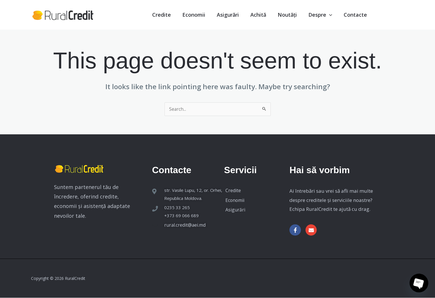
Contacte (353, 14)
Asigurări (221, 14)
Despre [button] (317, 14)
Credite (152, 14)
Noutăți (283, 14)
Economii (185, 14)
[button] (327, 14)
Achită (253, 14)
